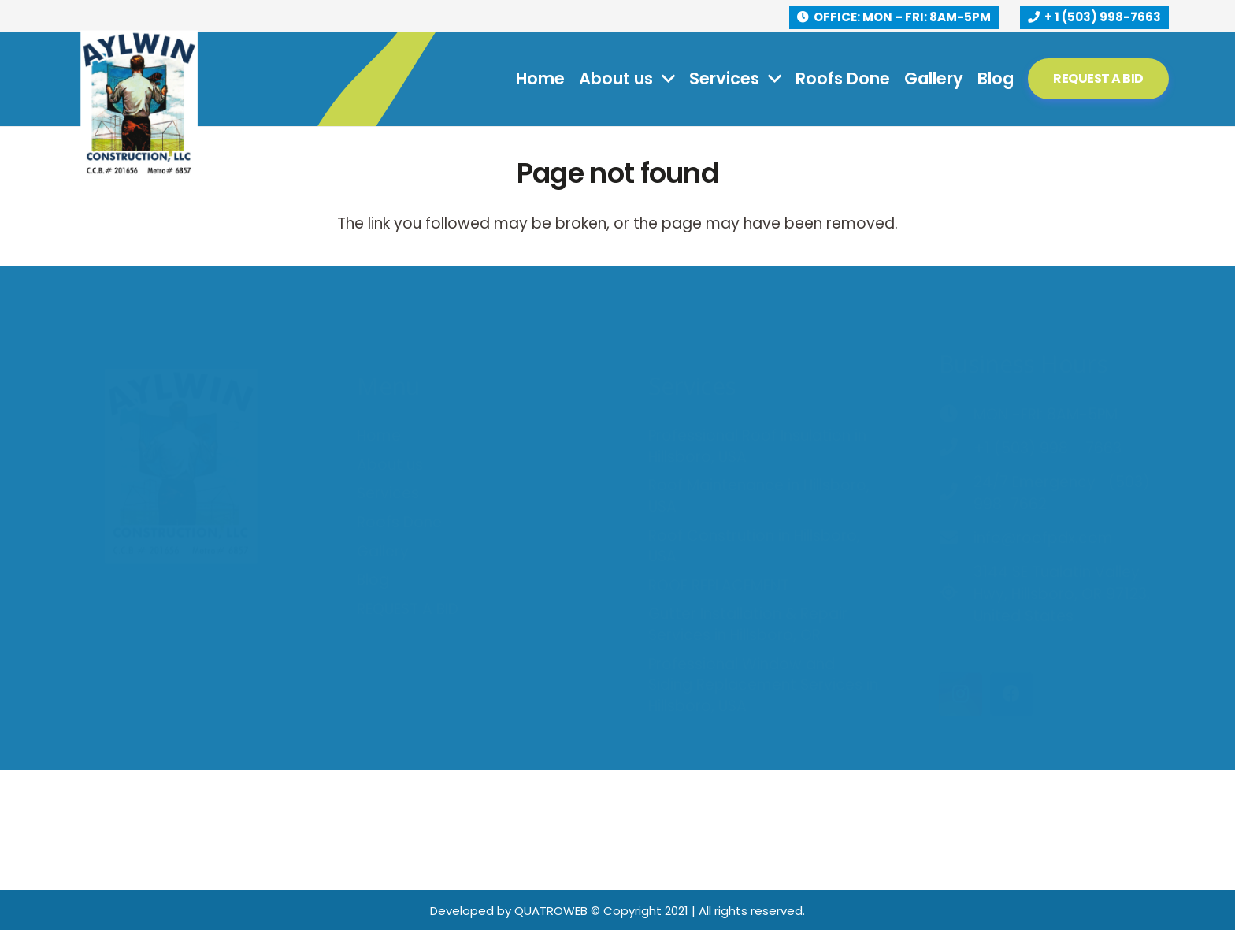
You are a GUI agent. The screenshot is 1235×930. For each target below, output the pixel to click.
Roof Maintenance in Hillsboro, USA (759, 451)
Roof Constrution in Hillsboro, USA (754, 502)
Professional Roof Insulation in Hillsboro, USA (757, 402)
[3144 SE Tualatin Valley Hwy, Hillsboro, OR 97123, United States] (956, 550)
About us (390, 420)
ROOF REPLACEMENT (718, 541)
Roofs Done (399, 478)
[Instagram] (960, 649)
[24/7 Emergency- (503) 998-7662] (956, 449)
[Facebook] (1011, 649)
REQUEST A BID (407, 564)
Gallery (383, 507)
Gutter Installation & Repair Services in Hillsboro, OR (747, 580)
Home (379, 391)
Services (388, 448)
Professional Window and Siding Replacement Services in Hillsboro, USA (763, 640)
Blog (373, 535)
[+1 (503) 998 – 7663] (956, 404)
